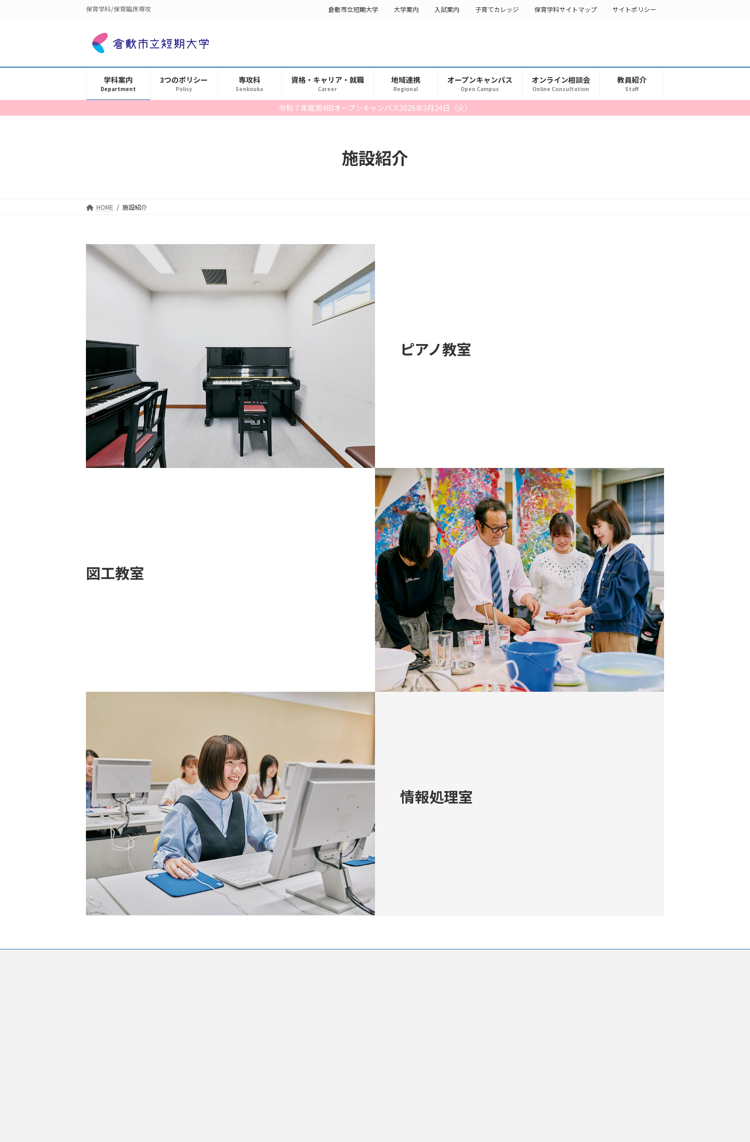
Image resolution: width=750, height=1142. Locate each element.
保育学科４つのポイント (132, 1091)
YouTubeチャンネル (126, 1127)
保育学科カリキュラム (129, 1109)
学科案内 (104, 1018)
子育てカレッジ (497, 9)
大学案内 (406, 9)
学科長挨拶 (114, 1037)
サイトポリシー (634, 9)
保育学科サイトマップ (565, 9)
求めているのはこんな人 (132, 1073)
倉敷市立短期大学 (353, 9)
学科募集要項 (117, 1055)
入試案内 (446, 9)
